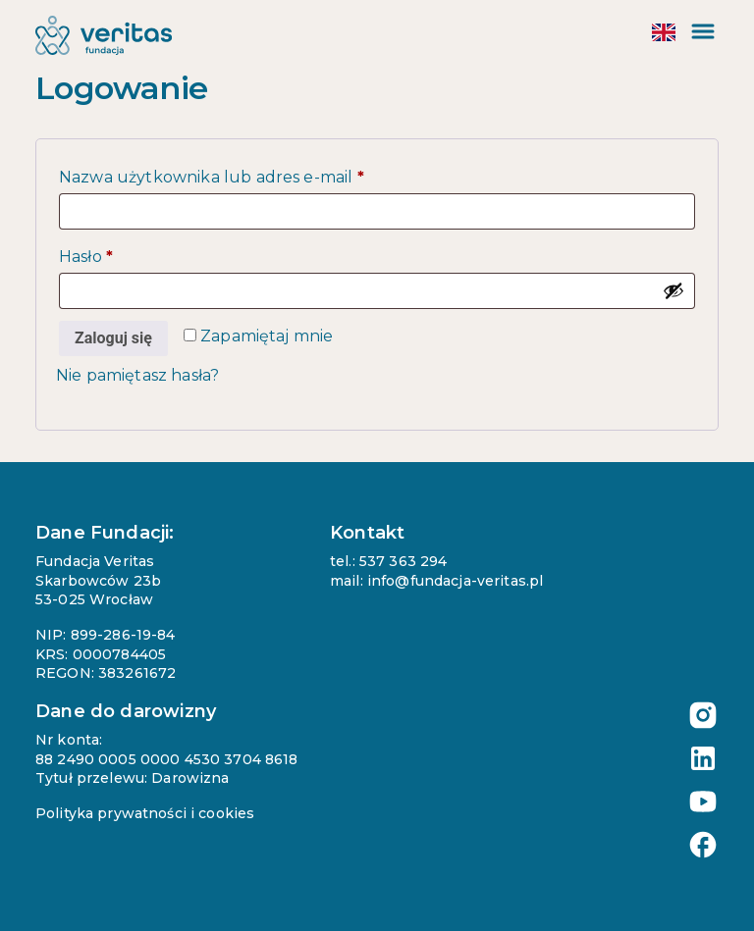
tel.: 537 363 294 (388, 561)
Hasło (131, 253)
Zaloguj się (113, 338)
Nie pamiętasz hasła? (137, 375)
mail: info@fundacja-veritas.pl (436, 581)
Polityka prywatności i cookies (144, 813)
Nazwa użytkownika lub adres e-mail (257, 174)
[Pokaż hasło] (673, 290)
